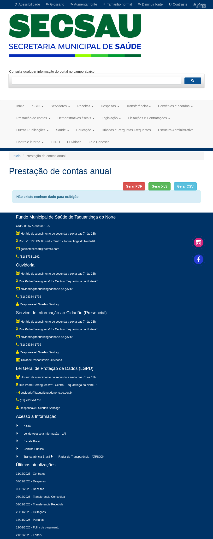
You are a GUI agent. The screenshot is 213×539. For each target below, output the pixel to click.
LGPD (55, 142)
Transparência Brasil (37, 456)
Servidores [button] (60, 106)
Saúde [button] (62, 130)
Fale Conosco (99, 142)
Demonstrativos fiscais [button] (76, 118)
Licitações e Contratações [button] (149, 118)
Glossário (55, 4)
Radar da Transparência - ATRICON (81, 456)
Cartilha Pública (34, 449)
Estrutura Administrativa (176, 130)
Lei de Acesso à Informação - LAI (45, 433)
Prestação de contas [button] (33, 118)
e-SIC (27, 426)
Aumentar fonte (83, 4)
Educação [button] (85, 130)
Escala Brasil (32, 441)
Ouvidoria (74, 142)
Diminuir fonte (150, 4)
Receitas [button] (85, 106)
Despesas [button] (110, 106)
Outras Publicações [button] (32, 130)
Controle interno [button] (30, 142)
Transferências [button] (138, 106)
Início (20, 106)
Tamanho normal (117, 4)
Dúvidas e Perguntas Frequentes (126, 130)
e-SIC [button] (38, 106)
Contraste (177, 4)
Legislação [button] (111, 118)
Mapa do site (199, 5)
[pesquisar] (96, 80)
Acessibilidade (27, 4)
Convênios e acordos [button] (175, 106)
